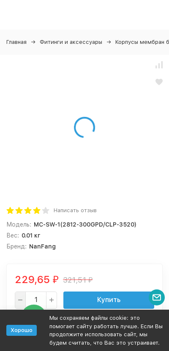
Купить (108, 300)
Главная (16, 42)
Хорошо (22, 330)
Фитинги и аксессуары (71, 42)
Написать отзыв (75, 210)
